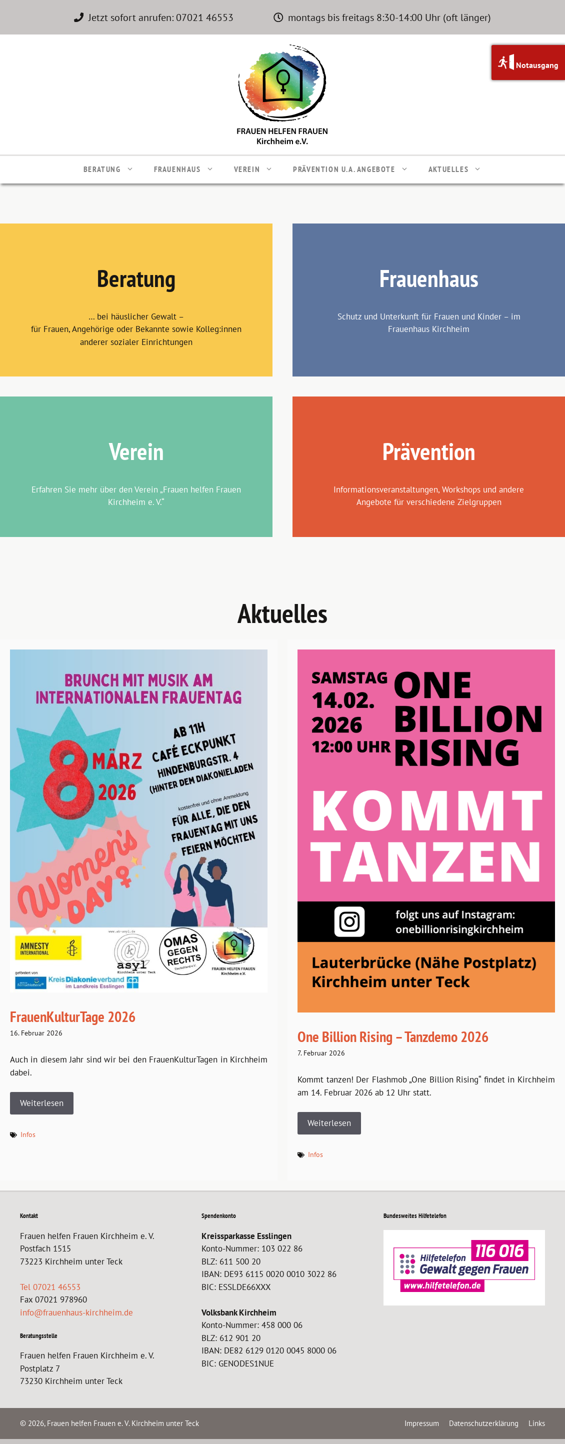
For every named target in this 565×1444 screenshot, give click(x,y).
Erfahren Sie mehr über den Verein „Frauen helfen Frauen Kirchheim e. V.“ (136, 496)
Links (536, 1423)
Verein (259, 169)
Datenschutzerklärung (483, 1423)
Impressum (421, 1423)
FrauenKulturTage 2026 (73, 1016)
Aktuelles (460, 169)
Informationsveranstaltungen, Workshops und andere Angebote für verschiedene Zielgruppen (429, 496)
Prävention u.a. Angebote (355, 169)
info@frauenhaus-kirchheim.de (76, 1312)
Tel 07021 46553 (50, 1287)
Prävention (429, 451)
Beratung (114, 169)
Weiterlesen (42, 1103)
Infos (28, 1134)
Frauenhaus (189, 169)
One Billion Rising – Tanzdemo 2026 (393, 1036)
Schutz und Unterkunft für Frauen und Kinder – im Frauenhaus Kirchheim (429, 323)
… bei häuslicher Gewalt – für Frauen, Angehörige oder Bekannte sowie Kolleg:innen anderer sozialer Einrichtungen (136, 329)
